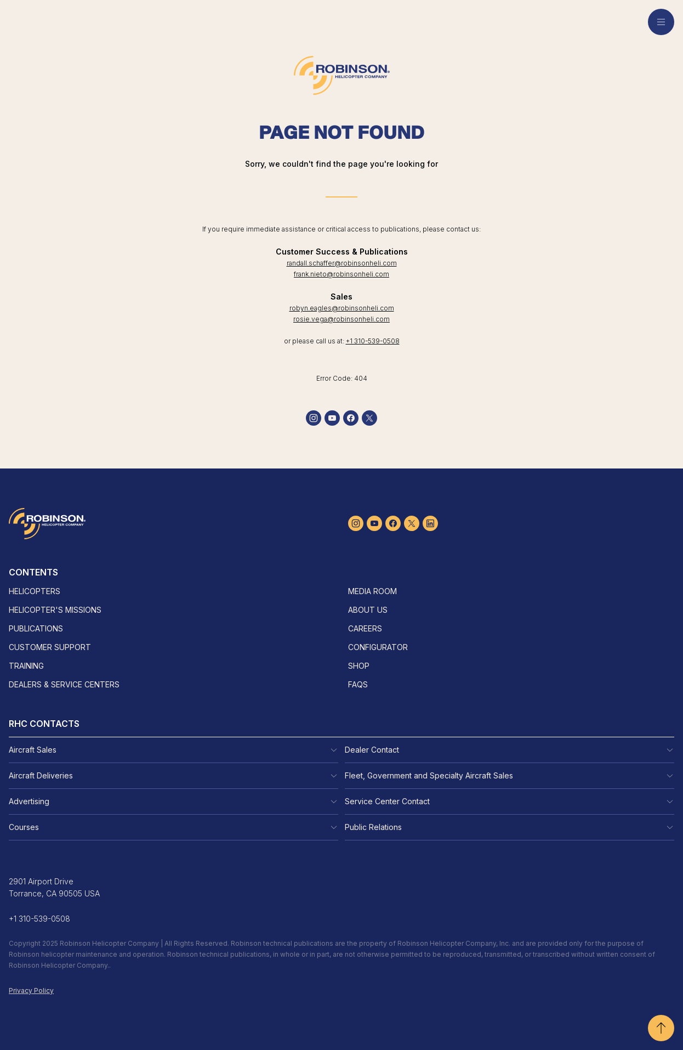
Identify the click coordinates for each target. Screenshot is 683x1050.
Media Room (372, 591)
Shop (358, 665)
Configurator (378, 647)
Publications (36, 628)
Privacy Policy (31, 990)
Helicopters (34, 591)
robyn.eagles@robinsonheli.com (341, 308)
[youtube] (332, 418)
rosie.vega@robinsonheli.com (341, 319)
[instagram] (313, 418)
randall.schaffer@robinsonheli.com (342, 263)
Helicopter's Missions (55, 609)
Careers (365, 628)
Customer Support (50, 647)
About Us (368, 609)
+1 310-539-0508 (373, 341)
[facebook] (350, 418)
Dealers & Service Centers (64, 684)
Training (26, 665)
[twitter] (369, 418)
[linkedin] (430, 523)
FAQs (358, 684)
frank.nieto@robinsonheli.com (341, 274)
